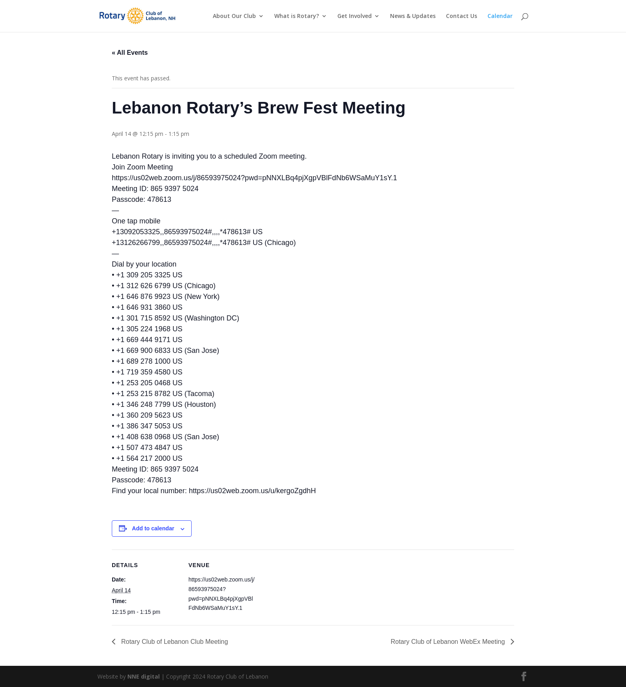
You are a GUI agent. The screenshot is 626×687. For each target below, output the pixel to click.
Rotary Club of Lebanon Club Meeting (173, 641)
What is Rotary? (296, 16)
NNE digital (143, 676)
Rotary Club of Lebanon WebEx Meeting (448, 641)
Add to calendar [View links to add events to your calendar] (153, 528)
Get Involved (354, 16)
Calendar (500, 16)
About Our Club (234, 16)
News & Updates (413, 16)
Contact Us (461, 16)
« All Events (130, 52)
